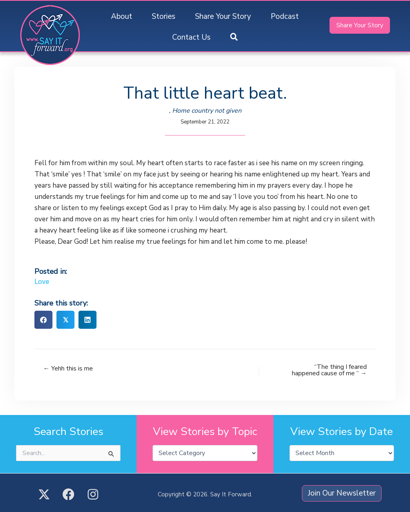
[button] (234, 37)
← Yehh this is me (68, 368)
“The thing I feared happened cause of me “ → (329, 370)
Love (41, 281)
